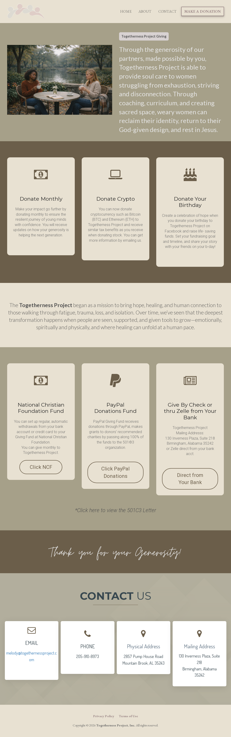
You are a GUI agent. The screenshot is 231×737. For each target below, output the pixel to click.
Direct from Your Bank (190, 478)
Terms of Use (128, 716)
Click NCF (41, 467)
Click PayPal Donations (115, 472)
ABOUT (144, 11)
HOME (126, 11)
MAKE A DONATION (202, 11)
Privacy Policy (103, 716)
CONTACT (167, 11)
